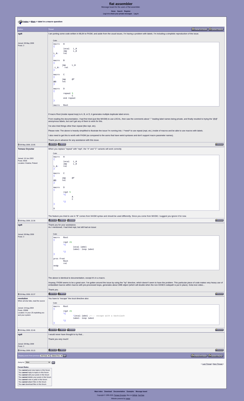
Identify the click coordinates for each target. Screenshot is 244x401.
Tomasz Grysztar (120, 395)
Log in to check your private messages (117, 14)
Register (127, 11)
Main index (99, 391)
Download (108, 391)
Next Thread (218, 364)
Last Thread (207, 364)
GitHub (134, 395)
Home (113, 11)
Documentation (119, 391)
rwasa (128, 398)
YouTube (141, 395)
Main (33, 21)
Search (119, 11)
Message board (141, 391)
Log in (136, 14)
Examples (130, 391)
